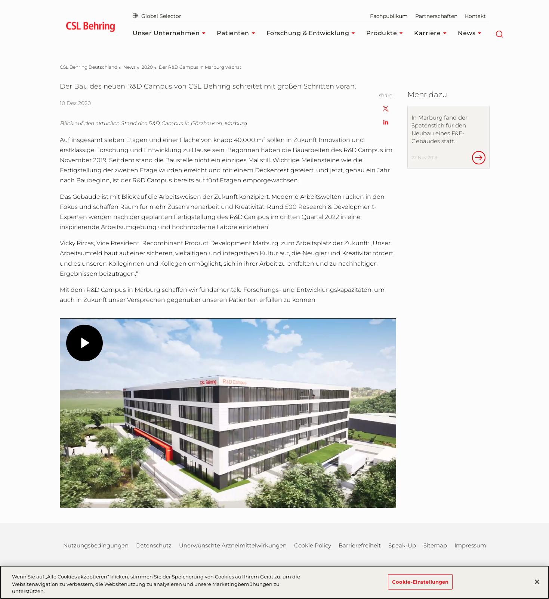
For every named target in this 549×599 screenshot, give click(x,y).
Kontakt (475, 16)
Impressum (470, 545)
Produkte (386, 33)
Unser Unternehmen (171, 33)
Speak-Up (402, 545)
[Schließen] (537, 582)
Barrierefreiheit (360, 545)
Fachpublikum (389, 16)
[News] (129, 67)
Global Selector (157, 16)
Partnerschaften (436, 16)
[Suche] (499, 33)
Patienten (238, 33)
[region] (274, 582)
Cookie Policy (312, 545)
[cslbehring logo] (90, 28)
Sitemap (435, 545)
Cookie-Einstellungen (420, 581)
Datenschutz (154, 545)
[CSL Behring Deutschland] (88, 67)
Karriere (432, 33)
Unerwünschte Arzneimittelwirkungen (233, 545)
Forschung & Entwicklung (312, 33)
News (471, 33)
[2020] (147, 67)
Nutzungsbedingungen (96, 545)
